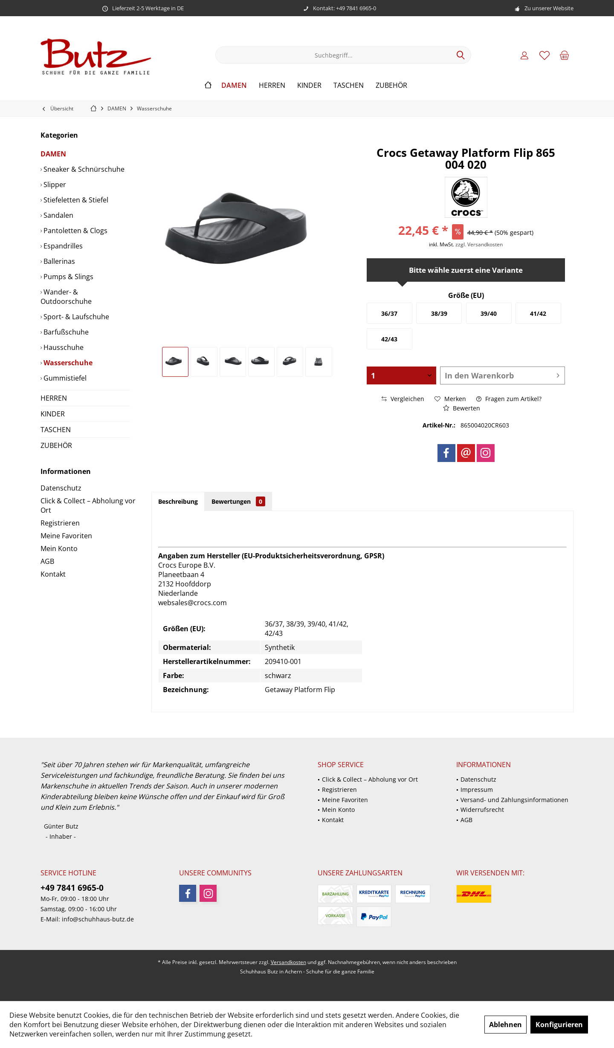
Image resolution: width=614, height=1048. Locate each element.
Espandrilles (62, 246)
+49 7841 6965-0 (72, 887)
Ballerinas (58, 261)
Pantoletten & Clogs (74, 230)
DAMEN (53, 154)
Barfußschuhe (65, 332)
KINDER (53, 414)
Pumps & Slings (67, 276)
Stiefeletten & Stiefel (75, 200)
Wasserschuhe (67, 362)
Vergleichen (403, 399)
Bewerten (461, 408)
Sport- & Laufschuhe (75, 316)
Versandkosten (288, 962)
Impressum (476, 789)
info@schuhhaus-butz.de (98, 919)
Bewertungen (238, 501)
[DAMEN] (234, 85)
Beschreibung (178, 501)
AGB (47, 561)
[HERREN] (272, 85)
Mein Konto (59, 548)
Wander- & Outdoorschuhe (66, 296)
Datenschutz (61, 488)
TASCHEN (56, 429)
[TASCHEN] (348, 85)
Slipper (54, 184)
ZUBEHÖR (56, 445)
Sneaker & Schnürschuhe (83, 169)
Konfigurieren (559, 1024)
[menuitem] (564, 55)
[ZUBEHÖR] (391, 85)
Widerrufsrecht (482, 809)
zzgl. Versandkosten (479, 244)
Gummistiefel (64, 378)
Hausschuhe (63, 347)
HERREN (54, 398)
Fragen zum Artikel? (509, 399)
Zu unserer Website (548, 8)
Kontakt (53, 574)
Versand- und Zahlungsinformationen (514, 800)
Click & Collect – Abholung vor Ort (88, 505)
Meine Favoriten (66, 535)
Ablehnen (505, 1024)
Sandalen (57, 215)
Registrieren (60, 523)
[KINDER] (309, 85)
